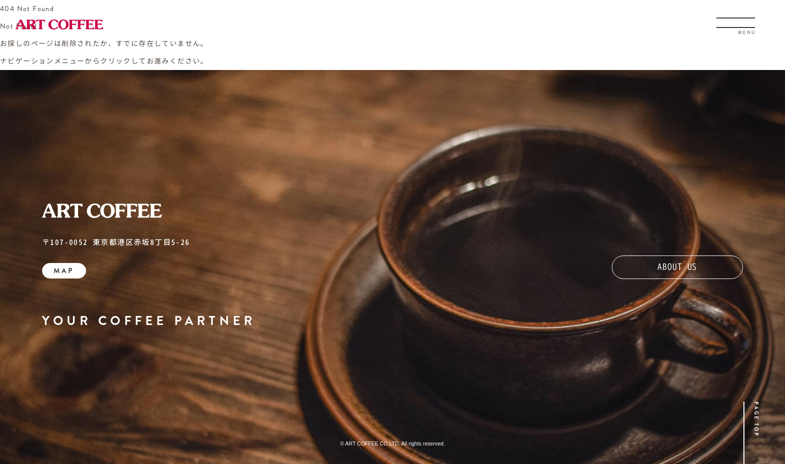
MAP (64, 271)
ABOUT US (677, 266)
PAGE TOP (756, 419)
